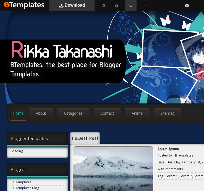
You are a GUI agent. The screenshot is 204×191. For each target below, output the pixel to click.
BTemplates (24, 5)
